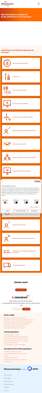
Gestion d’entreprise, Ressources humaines (24, 157)
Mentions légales (7, 378)
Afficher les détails (34, 207)
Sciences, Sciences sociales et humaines (23, 238)
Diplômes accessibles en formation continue (16, 338)
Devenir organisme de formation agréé (14, 344)
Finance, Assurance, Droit (19, 144)
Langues (6, 355)
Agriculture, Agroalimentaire (20, 63)
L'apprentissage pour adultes (11, 334)
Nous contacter (21, 289)
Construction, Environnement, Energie (23, 117)
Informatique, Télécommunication (22, 171)
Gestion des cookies (8, 381)
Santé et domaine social (19, 224)
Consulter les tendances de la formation (15, 328)
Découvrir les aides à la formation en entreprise (16, 324)
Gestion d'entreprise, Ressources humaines (15, 353)
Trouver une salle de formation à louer (14, 326)
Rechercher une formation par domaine (14, 318)
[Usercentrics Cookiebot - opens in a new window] (35, 181)
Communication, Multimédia (20, 103)
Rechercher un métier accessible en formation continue (19, 320)
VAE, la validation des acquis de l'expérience (16, 336)
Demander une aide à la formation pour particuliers (18, 322)
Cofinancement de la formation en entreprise (16, 340)
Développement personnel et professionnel (24, 130)
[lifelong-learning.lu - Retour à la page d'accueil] (7, 4)
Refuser (8, 210)
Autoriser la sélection (21, 210)
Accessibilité (6, 387)
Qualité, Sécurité (8, 361)
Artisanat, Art (16, 76)
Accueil (2, 10)
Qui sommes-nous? (8, 375)
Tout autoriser (34, 210)
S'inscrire (26, 309)
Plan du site (6, 390)
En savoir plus (16, 309)
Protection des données (9, 384)
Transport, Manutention (19, 265)
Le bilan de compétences (11, 342)
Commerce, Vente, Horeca (20, 90)
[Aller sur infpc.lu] (21, 370)
